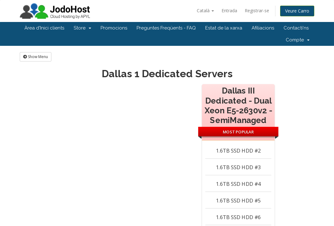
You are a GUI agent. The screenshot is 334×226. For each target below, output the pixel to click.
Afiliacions (263, 28)
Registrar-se (257, 10)
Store (82, 28)
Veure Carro (297, 11)
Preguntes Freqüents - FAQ (166, 28)
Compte (298, 40)
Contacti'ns (296, 28)
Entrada (229, 10)
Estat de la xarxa (223, 28)
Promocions (114, 28)
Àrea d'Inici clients (44, 28)
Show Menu (35, 56)
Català (205, 10)
